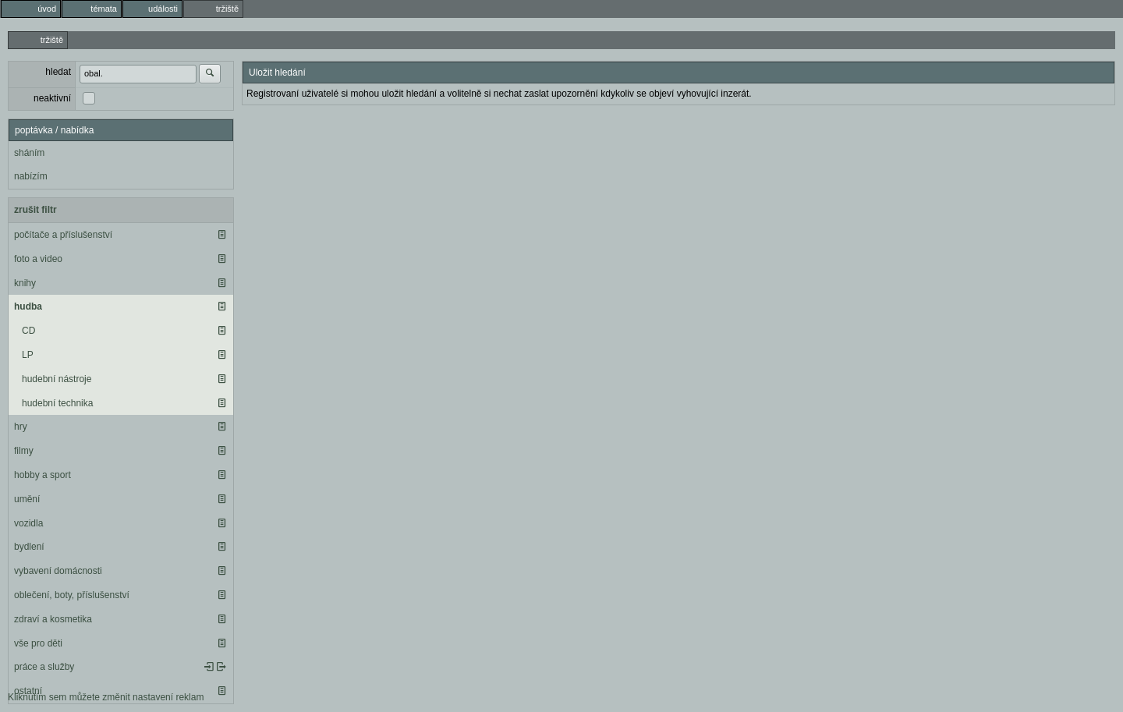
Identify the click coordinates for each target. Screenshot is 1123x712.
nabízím (31, 176)
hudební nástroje (56, 379)
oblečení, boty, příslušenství (71, 595)
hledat (58, 71)
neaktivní (52, 98)
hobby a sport (42, 474)
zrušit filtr (35, 209)
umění (27, 499)
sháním (29, 152)
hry (20, 426)
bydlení (29, 546)
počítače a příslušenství (63, 234)
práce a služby (44, 666)
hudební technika (57, 403)
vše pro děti (38, 643)
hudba (28, 306)
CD (28, 330)
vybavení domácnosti (58, 570)
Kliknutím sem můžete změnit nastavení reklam (106, 697)
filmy (24, 450)
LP (28, 354)
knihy (25, 283)
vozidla (28, 523)
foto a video (38, 258)
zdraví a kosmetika (53, 619)
